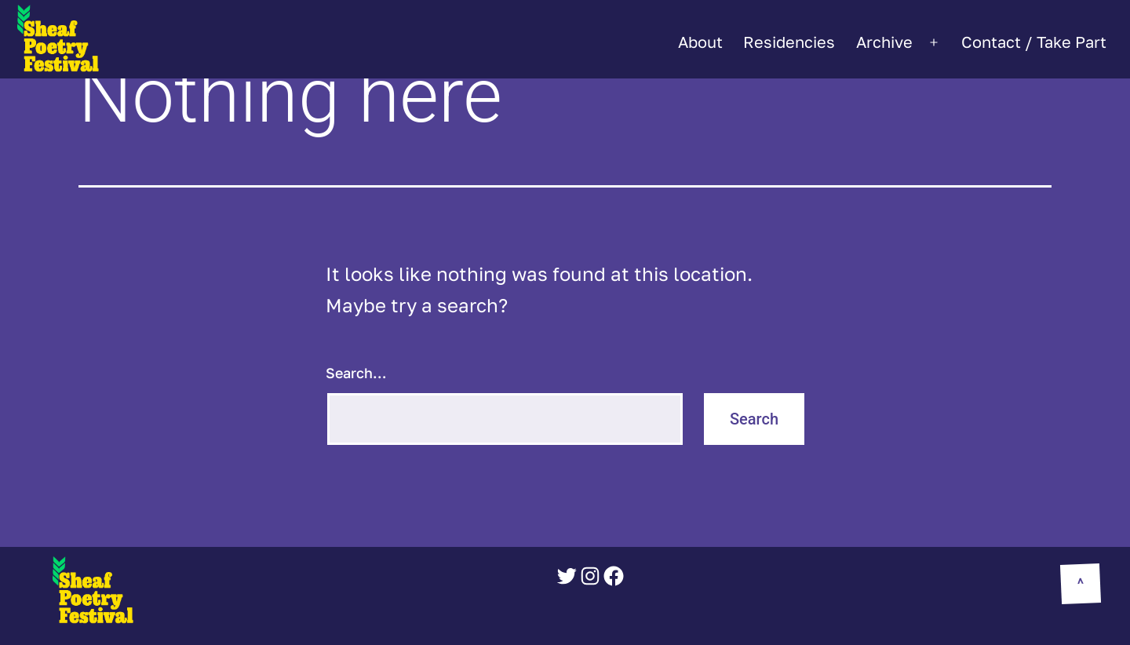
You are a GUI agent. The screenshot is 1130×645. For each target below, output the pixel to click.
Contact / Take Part (1033, 41)
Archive (884, 41)
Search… (356, 372)
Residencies (789, 41)
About (700, 41)
